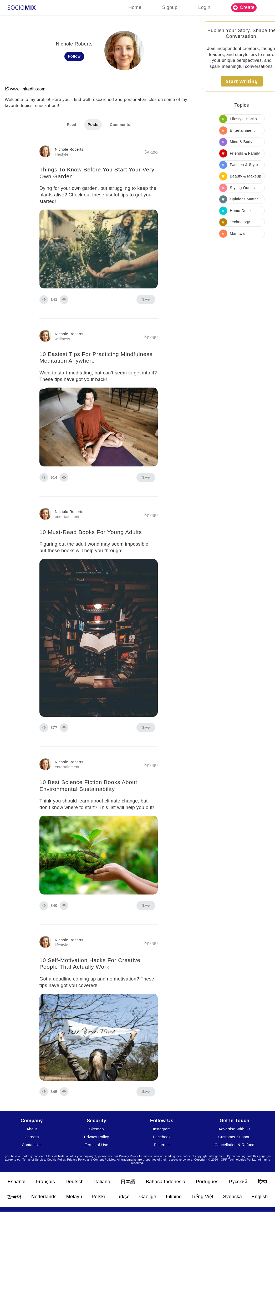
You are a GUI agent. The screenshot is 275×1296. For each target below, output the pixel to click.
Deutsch (74, 1181)
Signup (169, 7)
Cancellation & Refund (234, 1145)
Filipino (174, 1196)
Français (45, 1181)
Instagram (162, 1129)
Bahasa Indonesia (166, 1181)
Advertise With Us (234, 1129)
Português (207, 1181)
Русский (238, 1181)
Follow (74, 56)
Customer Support (234, 1137)
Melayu (74, 1196)
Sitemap (96, 1129)
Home (134, 7)
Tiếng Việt (202, 1196)
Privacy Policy (96, 1137)
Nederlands (44, 1196)
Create (243, 7)
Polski (98, 1196)
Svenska (232, 1196)
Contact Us (32, 1145)
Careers (32, 1137)
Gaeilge (147, 1196)
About (32, 1129)
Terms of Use (96, 1145)
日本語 (128, 1181)
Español (17, 1181)
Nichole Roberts (69, 149)
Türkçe (122, 1196)
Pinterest (162, 1145)
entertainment (67, 517)
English (260, 1196)
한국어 (14, 1196)
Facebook (161, 1137)
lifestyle (62, 154)
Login (204, 7)
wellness (62, 339)
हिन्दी (262, 1181)
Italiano (102, 1181)
